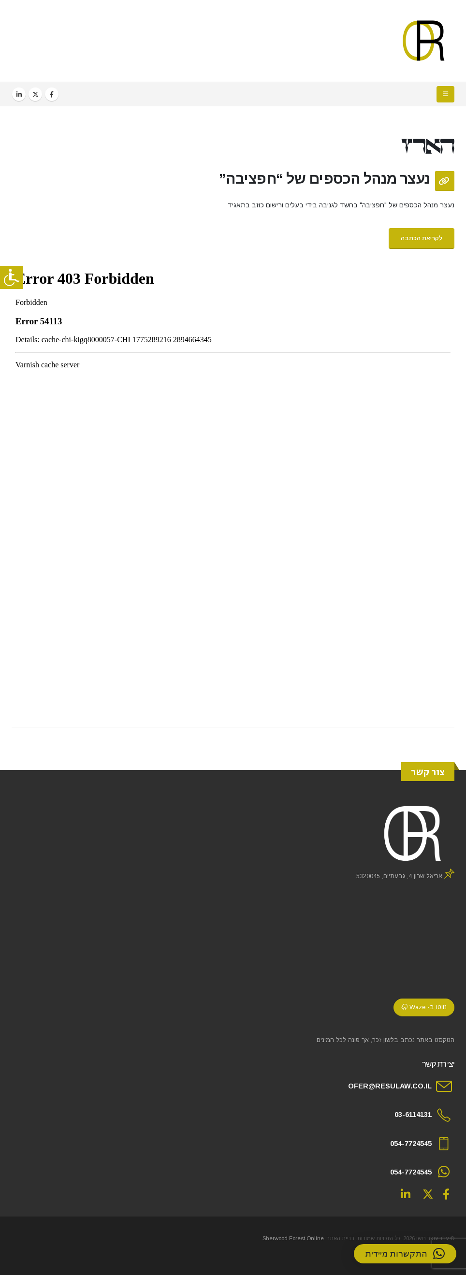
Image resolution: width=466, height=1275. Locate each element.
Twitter (428, 1194)
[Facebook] (51, 94)
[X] (35, 94)
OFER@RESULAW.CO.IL (390, 1086)
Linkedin (405, 1194)
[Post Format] (444, 181)
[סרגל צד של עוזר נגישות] (11, 277)
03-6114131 (413, 1114)
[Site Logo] (424, 40)
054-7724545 (411, 1143)
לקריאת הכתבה (421, 238)
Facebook (446, 1194)
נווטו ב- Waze (424, 1007)
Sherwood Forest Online (293, 1238)
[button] (445, 94)
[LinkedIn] (19, 94)
